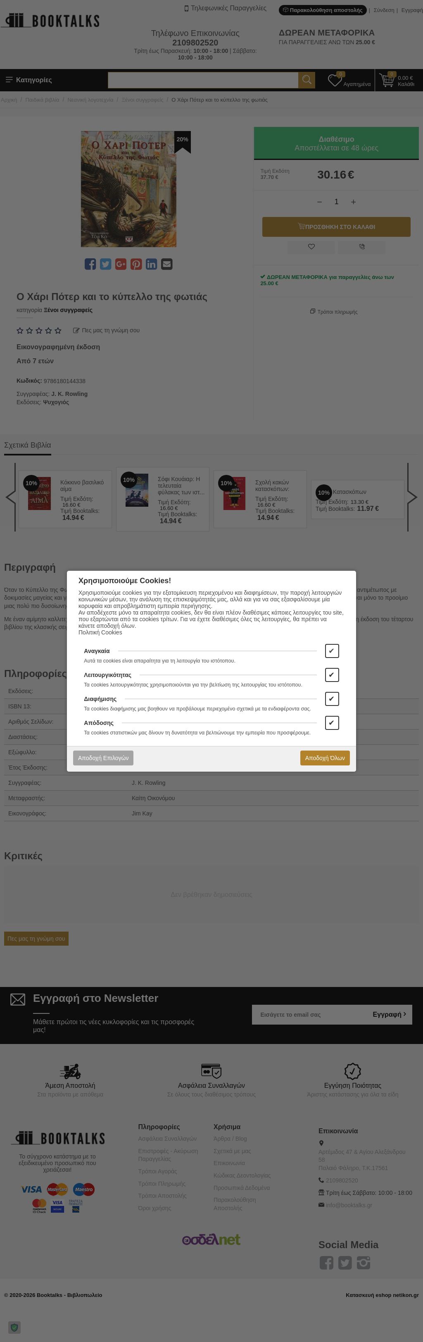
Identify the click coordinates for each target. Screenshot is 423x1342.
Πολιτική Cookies (100, 632)
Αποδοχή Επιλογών (103, 758)
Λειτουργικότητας (107, 675)
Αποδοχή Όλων (325, 758)
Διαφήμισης (100, 699)
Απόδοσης (99, 723)
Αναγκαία (96, 651)
